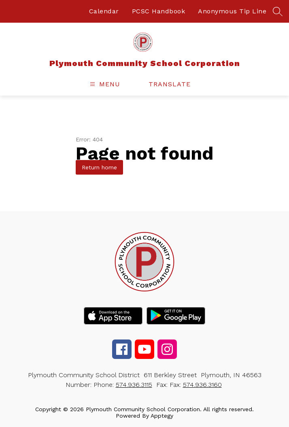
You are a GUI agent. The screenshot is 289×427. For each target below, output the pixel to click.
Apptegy (162, 415)
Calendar (104, 11)
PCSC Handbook (158, 11)
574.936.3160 (202, 385)
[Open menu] (104, 84)
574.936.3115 (134, 385)
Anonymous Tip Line (232, 11)
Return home (99, 167)
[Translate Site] (174, 84)
